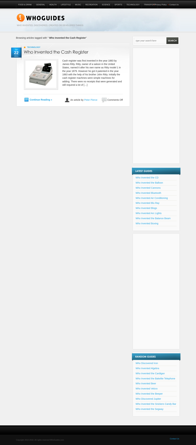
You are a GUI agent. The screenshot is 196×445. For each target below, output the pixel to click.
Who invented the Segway (150, 409)
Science (106, 5)
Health (53, 5)
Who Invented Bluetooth (148, 193)
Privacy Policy (161, 5)
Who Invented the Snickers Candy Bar (156, 404)
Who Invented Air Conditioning (152, 198)
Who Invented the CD (147, 177)
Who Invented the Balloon (149, 182)
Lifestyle (66, 5)
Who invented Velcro (147, 388)
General (40, 5)
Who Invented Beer (146, 383)
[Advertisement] (156, 108)
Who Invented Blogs (146, 208)
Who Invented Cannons (148, 187)
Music (78, 5)
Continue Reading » (41, 99)
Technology (133, 5)
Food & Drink (25, 5)
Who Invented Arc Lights (149, 213)
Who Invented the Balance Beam (153, 218)
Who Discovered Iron (147, 363)
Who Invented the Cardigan (150, 373)
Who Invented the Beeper (149, 393)
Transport (150, 5)
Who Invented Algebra (147, 368)
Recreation (91, 5)
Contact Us (174, 5)
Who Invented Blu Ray (147, 203)
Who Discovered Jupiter (148, 398)
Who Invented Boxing (147, 223)
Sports (118, 5)
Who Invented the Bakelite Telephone (155, 378)
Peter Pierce (90, 100)
